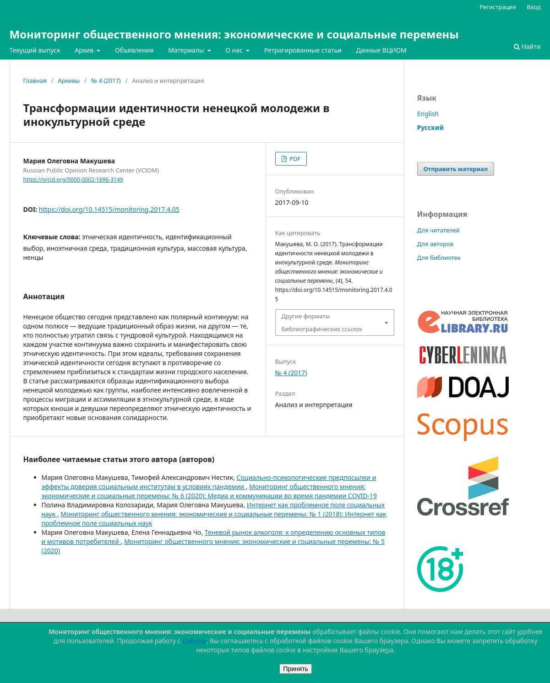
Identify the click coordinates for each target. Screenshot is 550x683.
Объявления (134, 50)
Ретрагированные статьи (303, 50)
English (428, 113)
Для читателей (438, 230)
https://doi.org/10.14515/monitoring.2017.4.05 (109, 209)
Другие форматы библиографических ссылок (322, 322)
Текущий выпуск (35, 50)
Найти (527, 46)
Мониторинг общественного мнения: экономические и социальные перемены (234, 34)
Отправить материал (456, 169)
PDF (294, 159)
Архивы (69, 80)
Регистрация (497, 7)
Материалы (187, 50)
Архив (85, 50)
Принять (295, 668)
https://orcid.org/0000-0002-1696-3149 (73, 179)
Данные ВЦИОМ (381, 50)
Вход (533, 7)
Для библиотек (439, 257)
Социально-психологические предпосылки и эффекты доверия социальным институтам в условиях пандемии (209, 482)
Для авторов (435, 244)
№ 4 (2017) (106, 80)
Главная (35, 80)
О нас (234, 50)
